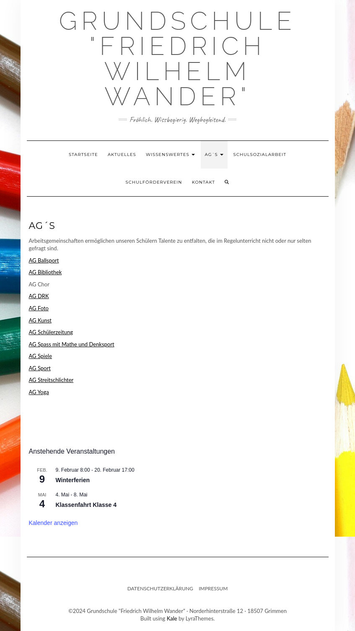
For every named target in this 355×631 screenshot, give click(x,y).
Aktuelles (122, 154)
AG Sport (40, 368)
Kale (172, 618)
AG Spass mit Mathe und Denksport (71, 344)
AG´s (214, 154)
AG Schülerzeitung (51, 332)
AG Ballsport (44, 260)
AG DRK (39, 296)
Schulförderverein (154, 182)
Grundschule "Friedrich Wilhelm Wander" (177, 58)
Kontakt (203, 182)
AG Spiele (40, 356)
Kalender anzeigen (53, 522)
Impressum (213, 588)
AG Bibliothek (45, 272)
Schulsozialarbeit (260, 154)
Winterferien (73, 480)
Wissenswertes (170, 154)
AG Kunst (40, 320)
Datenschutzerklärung (160, 588)
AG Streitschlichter (51, 380)
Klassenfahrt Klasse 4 (86, 504)
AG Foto (39, 308)
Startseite (83, 154)
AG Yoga (39, 392)
